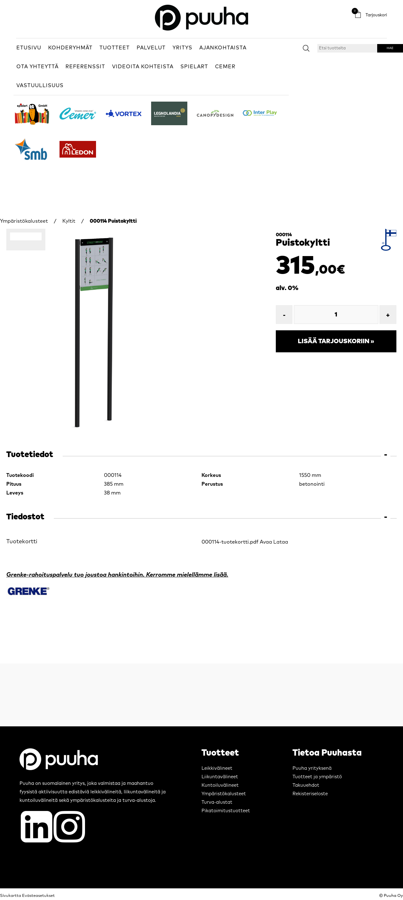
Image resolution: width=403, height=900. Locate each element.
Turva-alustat (217, 802)
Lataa (280, 542)
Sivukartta (10, 896)
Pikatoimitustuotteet (226, 810)
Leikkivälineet (217, 768)
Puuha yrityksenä (312, 768)
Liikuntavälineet (220, 776)
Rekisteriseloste (310, 793)
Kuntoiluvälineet (220, 785)
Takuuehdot (305, 785)
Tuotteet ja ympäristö (317, 776)
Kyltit (68, 221)
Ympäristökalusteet (24, 221)
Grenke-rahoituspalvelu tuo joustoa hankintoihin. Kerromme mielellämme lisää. (117, 575)
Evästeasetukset (38, 896)
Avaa (266, 542)
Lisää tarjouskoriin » (336, 341)
